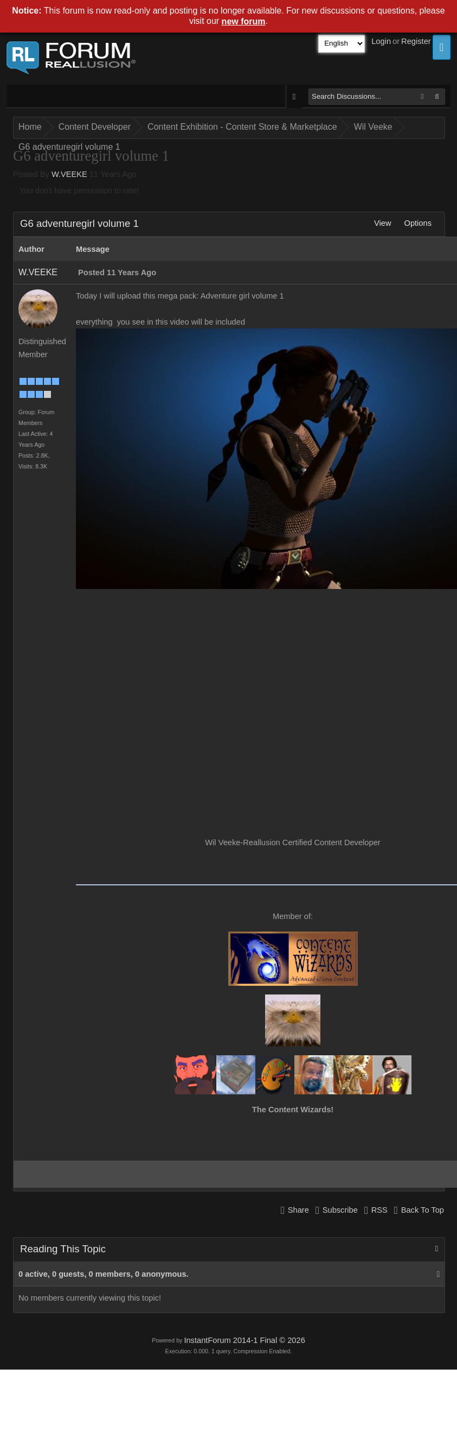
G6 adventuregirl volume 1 (69, 146)
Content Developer (95, 126)
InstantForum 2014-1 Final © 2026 (244, 1340)
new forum (244, 21)
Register (416, 41)
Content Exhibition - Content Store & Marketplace (242, 126)
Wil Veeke (373, 126)
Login (381, 41)
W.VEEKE (69, 174)
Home (30, 126)
